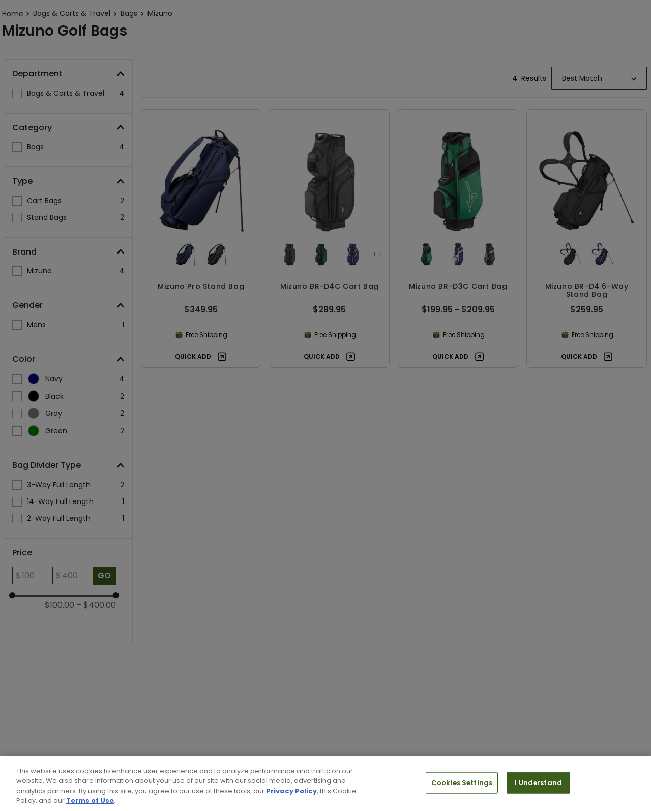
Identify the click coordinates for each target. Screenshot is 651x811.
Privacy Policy (291, 791)
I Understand (538, 783)
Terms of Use (90, 800)
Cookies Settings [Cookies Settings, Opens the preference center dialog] (461, 783)
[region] (325, 783)
